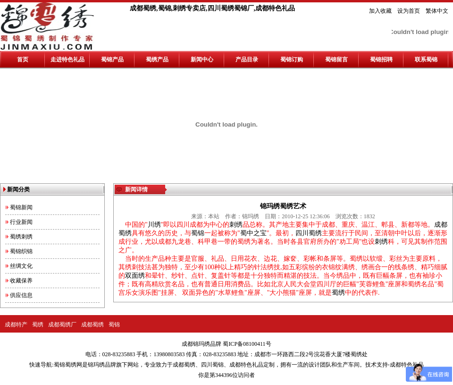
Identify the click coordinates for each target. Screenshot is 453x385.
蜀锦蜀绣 (65, 364)
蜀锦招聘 (381, 59)
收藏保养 (21, 280)
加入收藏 (380, 11)
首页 (22, 59)
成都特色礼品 (246, 364)
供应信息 (21, 295)
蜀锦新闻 (21, 207)
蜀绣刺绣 (21, 236)
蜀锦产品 (112, 59)
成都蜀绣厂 (62, 324)
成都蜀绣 (92, 324)
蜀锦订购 (291, 59)
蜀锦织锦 (21, 251)
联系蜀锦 (426, 59)
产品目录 (246, 59)
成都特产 (16, 324)
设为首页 (408, 11)
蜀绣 (37, 324)
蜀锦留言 (336, 59)
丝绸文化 (21, 266)
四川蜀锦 (212, 364)
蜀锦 (114, 324)
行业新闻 (21, 222)
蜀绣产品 (157, 59)
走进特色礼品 (67, 59)
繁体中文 (437, 11)
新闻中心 (202, 59)
